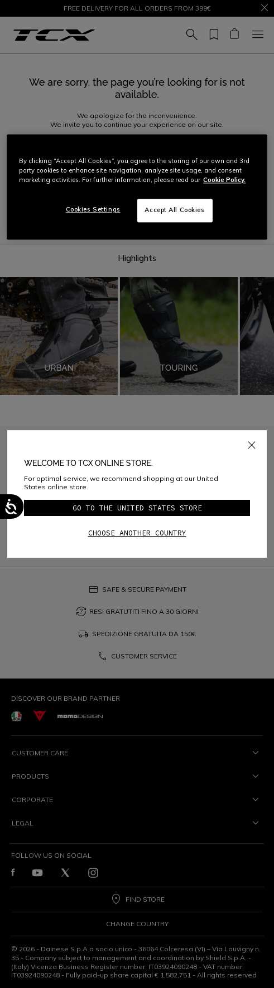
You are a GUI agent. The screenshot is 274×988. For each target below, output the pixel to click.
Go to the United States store (137, 508)
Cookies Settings (93, 210)
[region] (137, 187)
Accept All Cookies (174, 210)
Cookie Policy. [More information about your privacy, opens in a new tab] (224, 180)
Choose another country (137, 533)
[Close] (252, 443)
